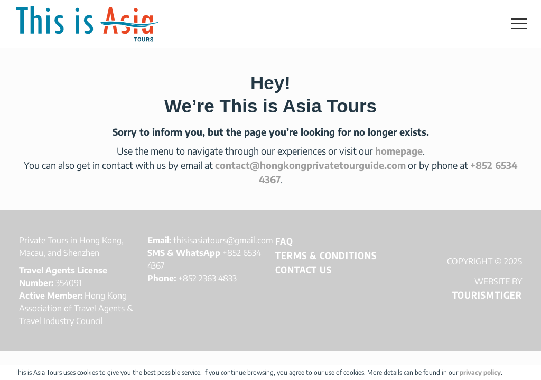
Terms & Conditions (326, 255)
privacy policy (480, 372)
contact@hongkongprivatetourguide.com (310, 165)
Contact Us (303, 269)
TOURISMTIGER (487, 295)
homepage (399, 151)
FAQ (284, 241)
